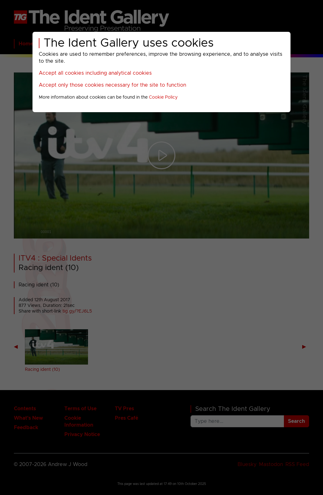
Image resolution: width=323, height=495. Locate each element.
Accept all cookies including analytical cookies (95, 73)
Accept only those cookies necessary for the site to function (112, 85)
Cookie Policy (163, 97)
